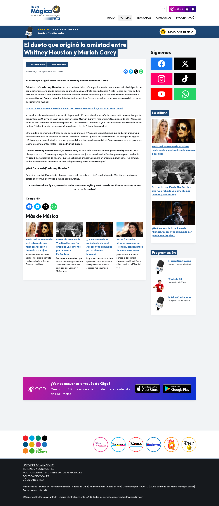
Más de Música (59, 64)
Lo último (159, 112)
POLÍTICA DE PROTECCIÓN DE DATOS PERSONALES (52, 472)
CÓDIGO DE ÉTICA (33, 479)
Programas (143, 17)
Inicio (111, 17)
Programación (186, 17)
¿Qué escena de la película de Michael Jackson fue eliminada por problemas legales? (99, 239)
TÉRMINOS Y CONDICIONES (38, 468)
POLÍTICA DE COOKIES (36, 476)
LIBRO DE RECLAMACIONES (38, 465)
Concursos (163, 17)
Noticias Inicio (38, 64)
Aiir (141, 496)
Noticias (125, 17)
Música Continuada (51, 33)
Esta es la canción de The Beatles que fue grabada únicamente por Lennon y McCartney (69, 239)
